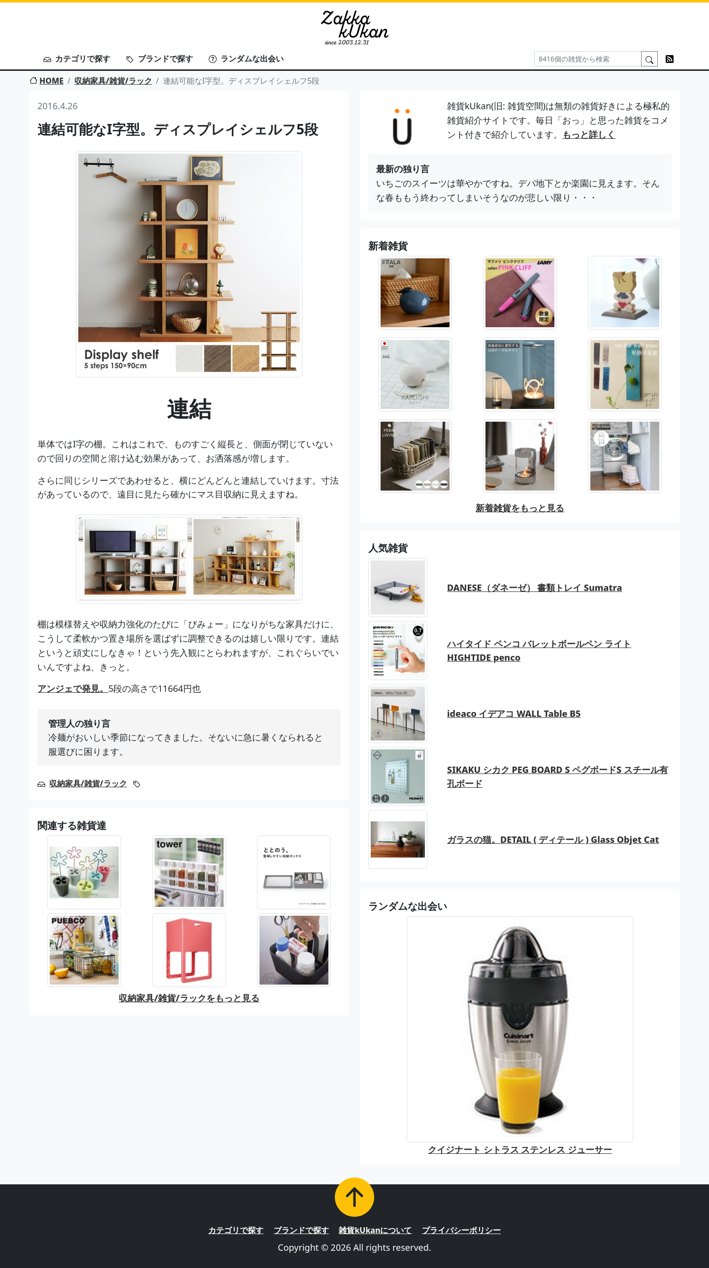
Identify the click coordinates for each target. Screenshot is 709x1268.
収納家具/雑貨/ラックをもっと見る (189, 998)
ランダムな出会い (246, 58)
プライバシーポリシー (461, 1230)
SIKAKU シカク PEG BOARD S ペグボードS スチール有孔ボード (557, 777)
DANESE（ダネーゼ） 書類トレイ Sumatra (534, 587)
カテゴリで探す (76, 58)
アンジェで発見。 (72, 688)
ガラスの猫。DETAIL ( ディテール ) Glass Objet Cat (553, 839)
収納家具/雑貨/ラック (113, 80)
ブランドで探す (159, 58)
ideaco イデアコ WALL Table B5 (514, 713)
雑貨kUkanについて (375, 1230)
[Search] (588, 58)
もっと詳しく (588, 134)
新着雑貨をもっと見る (520, 508)
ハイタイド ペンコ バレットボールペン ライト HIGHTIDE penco (539, 651)
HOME (47, 80)
